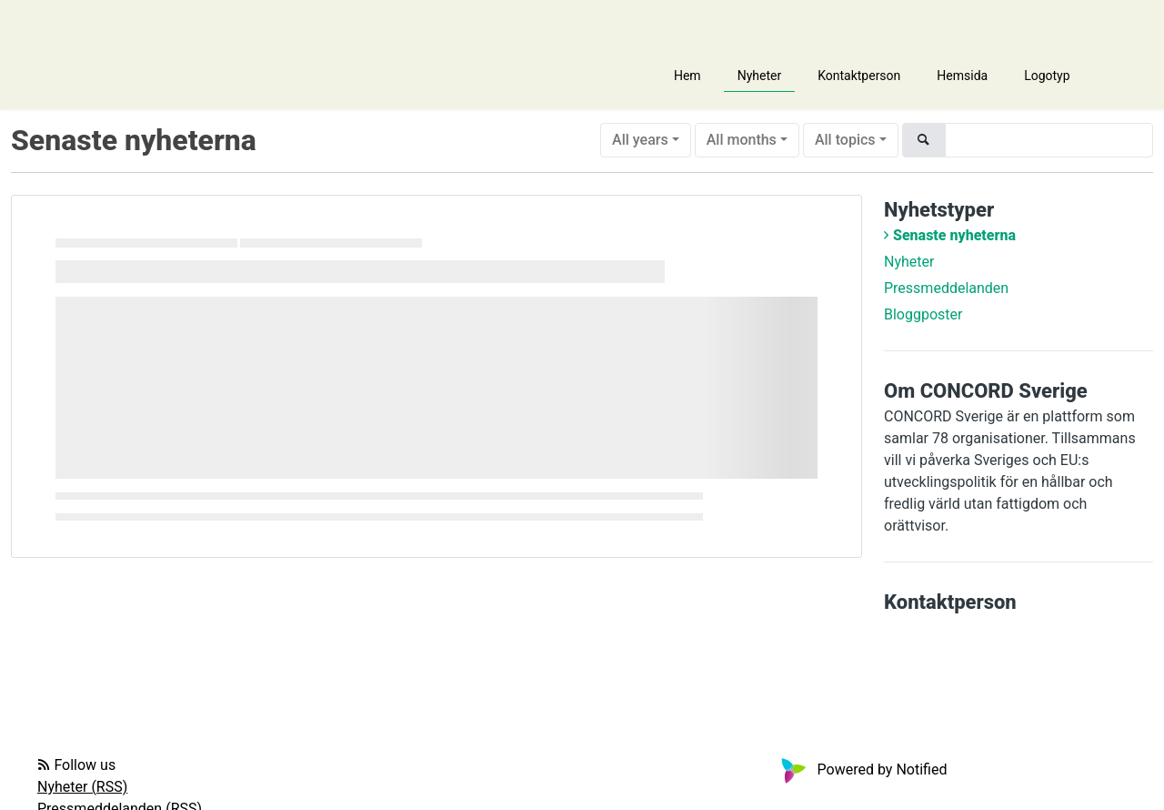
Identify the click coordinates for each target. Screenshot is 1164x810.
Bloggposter (923, 314)
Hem (687, 75)
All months (742, 139)
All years (640, 139)
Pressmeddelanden (946, 288)
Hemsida (962, 75)
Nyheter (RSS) (82, 786)
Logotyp (1046, 75)
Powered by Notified (862, 769)
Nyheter (760, 75)
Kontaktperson (859, 75)
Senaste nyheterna (954, 235)
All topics (845, 139)
